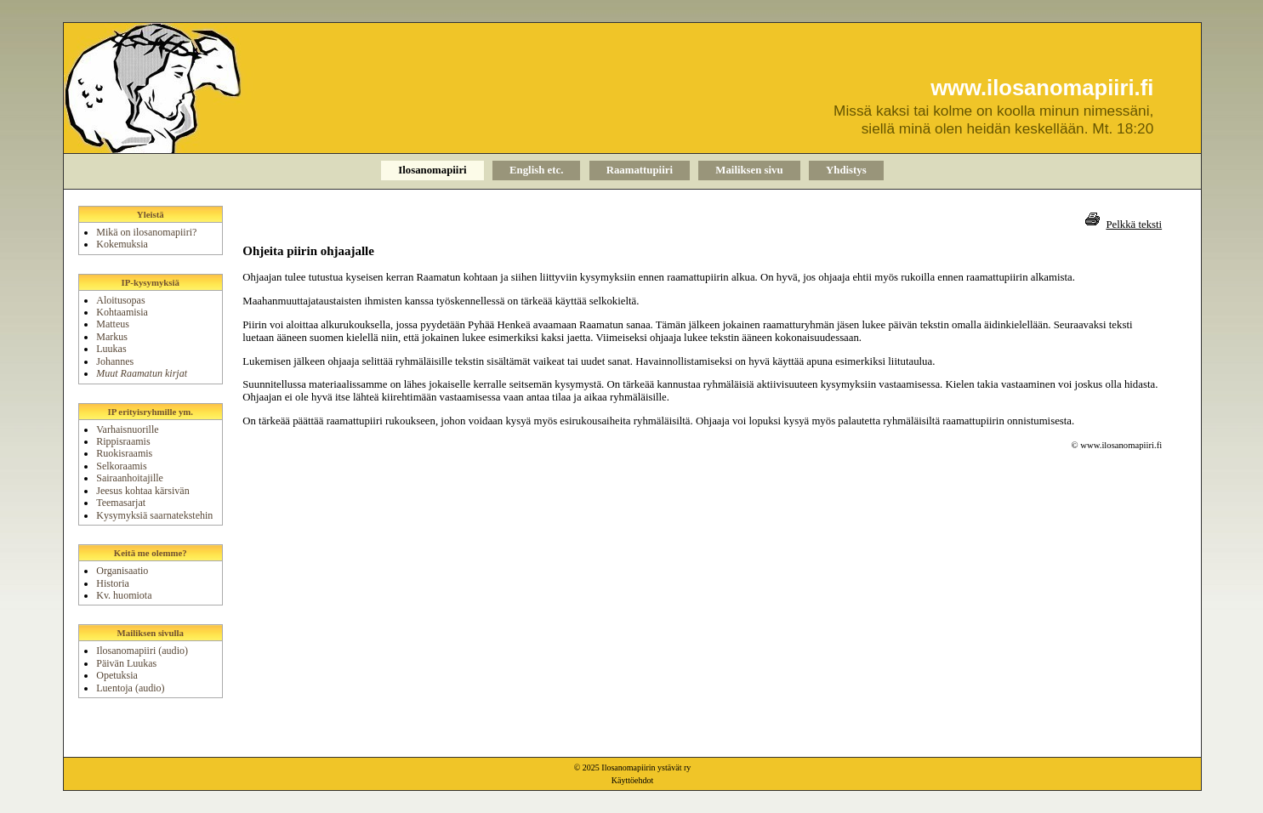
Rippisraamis (123, 441)
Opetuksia (117, 675)
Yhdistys (846, 170)
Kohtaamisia (122, 312)
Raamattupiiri (639, 170)
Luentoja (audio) (130, 688)
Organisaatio (122, 571)
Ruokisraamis (124, 453)
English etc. (536, 170)
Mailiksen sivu (748, 170)
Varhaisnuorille (127, 429)
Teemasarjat (120, 503)
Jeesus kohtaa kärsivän (142, 491)
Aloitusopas (120, 300)
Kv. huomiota (123, 595)
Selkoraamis (121, 466)
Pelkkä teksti (1134, 224)
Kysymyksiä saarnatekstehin (154, 515)
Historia (112, 583)
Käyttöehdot (632, 780)
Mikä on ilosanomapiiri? (146, 232)
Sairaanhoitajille (129, 478)
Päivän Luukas (126, 663)
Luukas (111, 349)
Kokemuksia (122, 244)
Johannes (115, 361)
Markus (112, 337)
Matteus (112, 324)
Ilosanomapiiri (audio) (142, 651)
